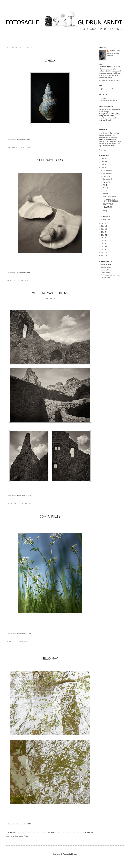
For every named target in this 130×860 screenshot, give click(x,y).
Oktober (106, 176)
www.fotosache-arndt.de (109, 101)
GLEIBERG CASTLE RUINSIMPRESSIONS (111, 200)
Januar (105, 219)
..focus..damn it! (106, 265)
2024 (103, 165)
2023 (103, 168)
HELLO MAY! (107, 207)
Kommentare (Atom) (21, 836)
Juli (104, 185)
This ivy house (105, 278)
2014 (103, 247)
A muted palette (106, 267)
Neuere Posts (11, 832)
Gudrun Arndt (115, 51)
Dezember (106, 170)
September (107, 179)
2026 (103, 159)
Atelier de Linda (106, 270)
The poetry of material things (110, 275)
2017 (103, 238)
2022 (103, 223)
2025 (103, 162)
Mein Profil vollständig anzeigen (109, 80)
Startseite (50, 832)
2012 (103, 253)
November (106, 173)
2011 (103, 255)
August (105, 182)
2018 (103, 235)
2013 (103, 250)
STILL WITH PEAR (109, 196)
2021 (103, 226)
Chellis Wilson (105, 272)
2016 (103, 241)
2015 (103, 244)
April (104, 211)
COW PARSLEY (108, 204)
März (105, 214)
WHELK (105, 193)
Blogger (73, 854)
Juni (104, 188)
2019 (103, 232)
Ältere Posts (89, 832)
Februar (105, 216)
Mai (104, 191)
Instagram (104, 98)
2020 (103, 229)
